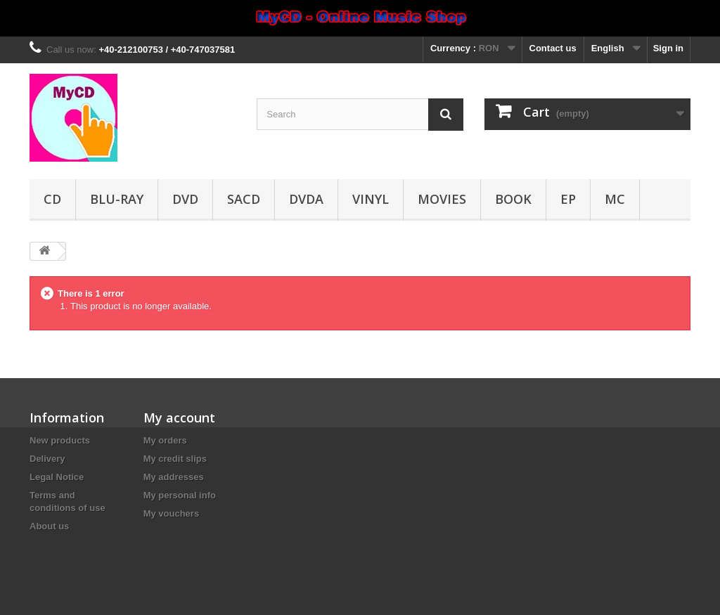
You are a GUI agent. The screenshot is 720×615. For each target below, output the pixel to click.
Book (513, 198)
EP (568, 198)
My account (179, 417)
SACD (243, 198)
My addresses (173, 477)
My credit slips (175, 458)
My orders (165, 440)
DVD (185, 198)
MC (615, 198)
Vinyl (370, 198)
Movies (442, 198)
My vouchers (171, 513)
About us (49, 526)
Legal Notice (57, 477)
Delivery (47, 458)
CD (52, 198)
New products (60, 440)
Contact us (553, 48)
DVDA (306, 198)
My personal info (179, 495)
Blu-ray (116, 198)
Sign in (668, 48)
